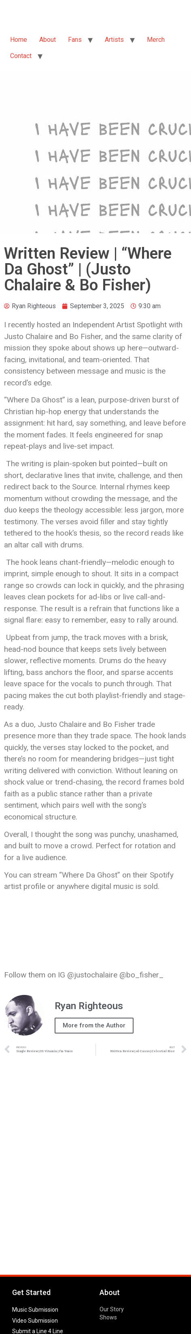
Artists (114, 39)
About (47, 39)
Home (18, 39)
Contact (21, 56)
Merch (156, 39)
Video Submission (35, 1320)
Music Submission (35, 1309)
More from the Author (94, 1025)
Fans (75, 39)
